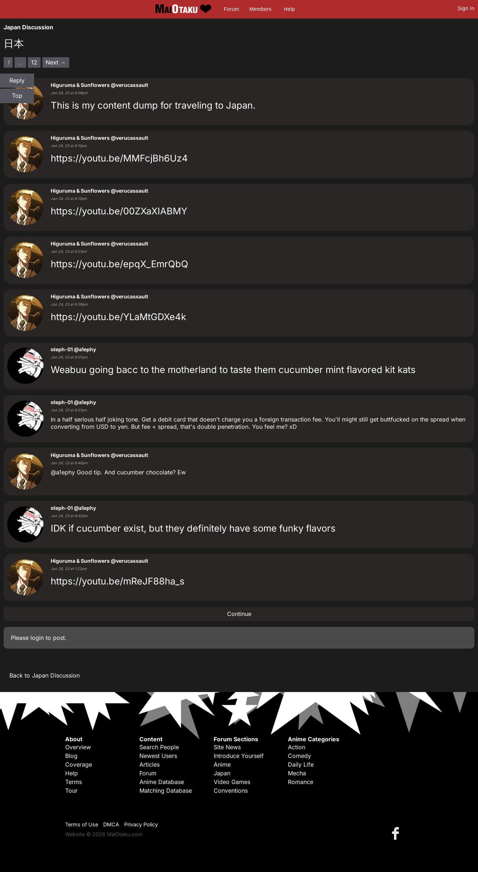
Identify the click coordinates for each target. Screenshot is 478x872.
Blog (71, 755)
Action (296, 747)
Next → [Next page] (56, 62)
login (37, 637)
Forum (231, 9)
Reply (17, 80)
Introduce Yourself (239, 755)
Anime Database (161, 781)
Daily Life (301, 764)
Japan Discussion (28, 27)
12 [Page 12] (34, 62)
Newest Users (158, 755)
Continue (239, 613)
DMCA (111, 824)
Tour (71, 790)
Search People (159, 747)
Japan (222, 773)
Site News (227, 747)
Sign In (466, 8)
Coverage (78, 764)
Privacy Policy (141, 824)
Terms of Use (81, 824)
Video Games (232, 781)
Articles (149, 764)
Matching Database (165, 790)
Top (17, 95)
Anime (222, 764)
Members (261, 9)
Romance (300, 781)
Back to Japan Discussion (44, 675)
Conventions (231, 790)
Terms (73, 781)
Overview (78, 747)
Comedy (299, 755)
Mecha (297, 773)
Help (289, 9)
